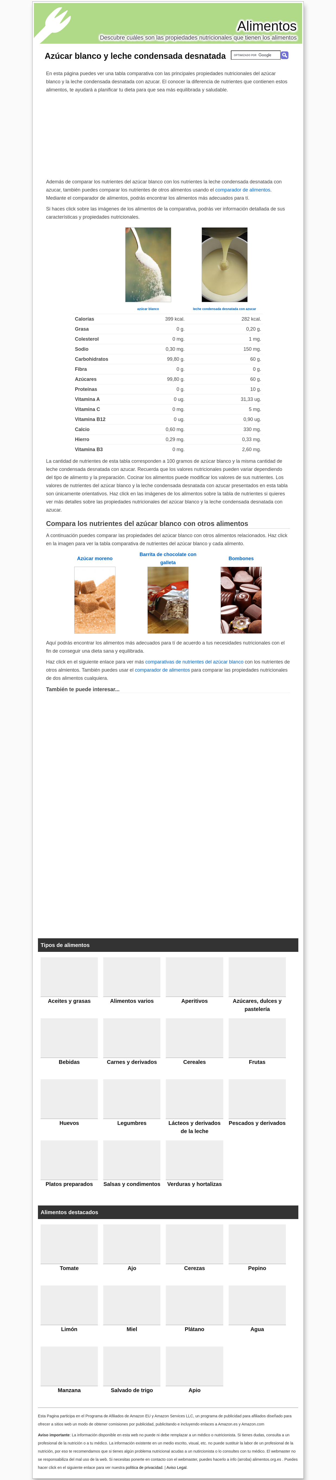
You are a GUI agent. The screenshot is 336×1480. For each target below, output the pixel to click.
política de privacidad (144, 1467)
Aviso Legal (176, 1467)
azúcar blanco (148, 309)
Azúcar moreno (94, 558)
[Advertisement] (168, 135)
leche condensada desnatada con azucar (224, 309)
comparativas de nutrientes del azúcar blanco (194, 662)
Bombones (241, 558)
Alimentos (267, 26)
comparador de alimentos (242, 190)
